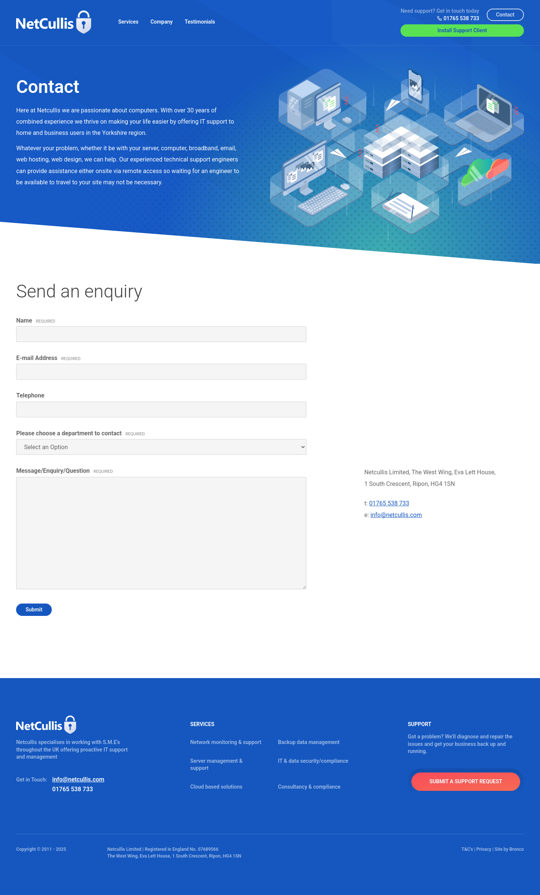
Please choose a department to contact (80, 433)
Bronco (516, 849)
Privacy (483, 849)
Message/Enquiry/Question (64, 470)
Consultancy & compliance (309, 787)
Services (128, 22)
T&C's (467, 849)
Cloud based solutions (216, 787)
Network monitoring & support (225, 742)
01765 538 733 (458, 18)
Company (161, 22)
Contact (505, 15)
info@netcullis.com (396, 514)
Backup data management (308, 742)
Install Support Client (462, 30)
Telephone (30, 395)
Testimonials (200, 22)
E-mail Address (48, 358)
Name (35, 320)
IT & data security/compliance (313, 761)
